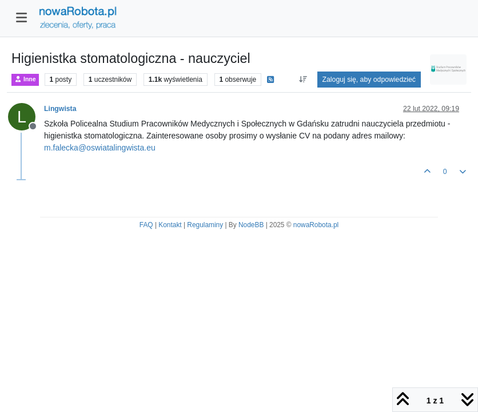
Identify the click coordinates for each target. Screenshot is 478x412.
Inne (25, 79)
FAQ (146, 225)
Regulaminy (205, 225)
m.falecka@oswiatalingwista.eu (100, 147)
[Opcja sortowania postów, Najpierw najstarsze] (302, 80)
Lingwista (60, 109)
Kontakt (169, 225)
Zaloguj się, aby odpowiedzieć (369, 80)
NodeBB (251, 225)
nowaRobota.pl (315, 225)
